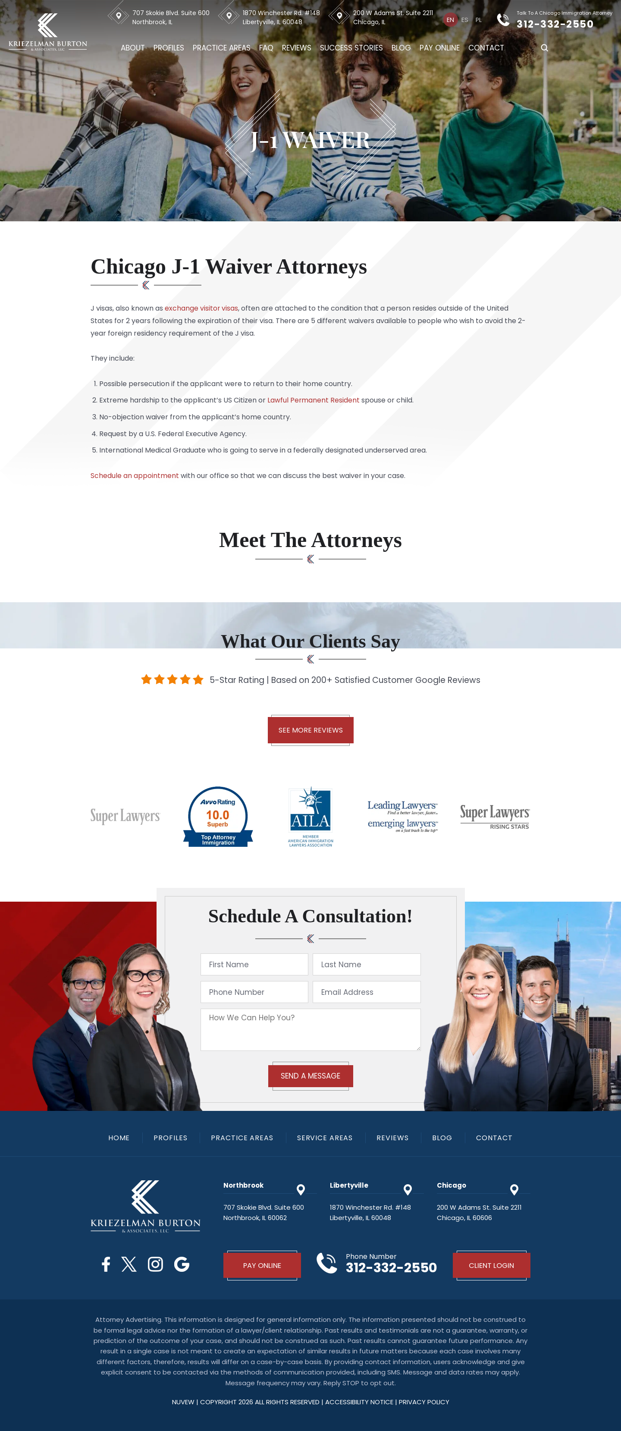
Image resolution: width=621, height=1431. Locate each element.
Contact (487, 48)
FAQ (267, 48)
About (134, 48)
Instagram (155, 1264)
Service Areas (325, 1138)
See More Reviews (311, 730)
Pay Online (440, 48)
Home (118, 1138)
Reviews (297, 48)
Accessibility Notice (360, 1401)
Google (183, 1264)
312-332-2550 (562, 24)
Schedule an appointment (135, 476)
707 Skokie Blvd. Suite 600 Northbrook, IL (171, 17)
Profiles (169, 48)
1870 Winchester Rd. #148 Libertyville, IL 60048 (282, 17)
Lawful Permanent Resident (313, 400)
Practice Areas (222, 48)
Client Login (491, 1265)
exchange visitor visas (201, 308)
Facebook (104, 1264)
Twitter (128, 1264)
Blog (402, 48)
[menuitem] (451, 19)
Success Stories (352, 48)
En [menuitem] (451, 20)
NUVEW (183, 1401)
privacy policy (424, 1401)
